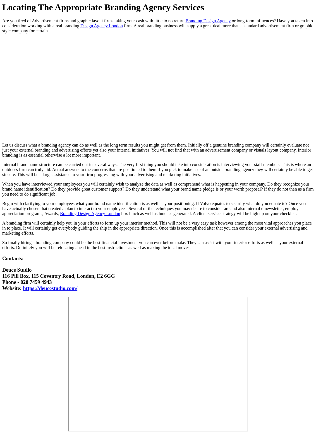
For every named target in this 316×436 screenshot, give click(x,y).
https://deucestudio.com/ (50, 288)
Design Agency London (101, 25)
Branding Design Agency (208, 20)
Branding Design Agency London (90, 213)
